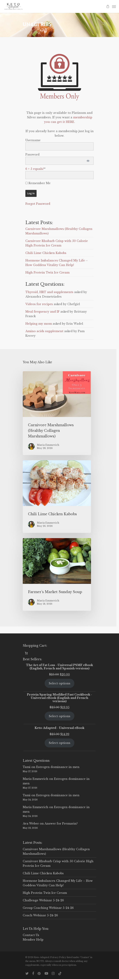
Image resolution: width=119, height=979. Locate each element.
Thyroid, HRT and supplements (49, 292)
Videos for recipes (39, 304)
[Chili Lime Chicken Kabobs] (57, 496)
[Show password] (88, 161)
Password (32, 154)
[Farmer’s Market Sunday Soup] (57, 574)
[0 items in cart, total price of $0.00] (26, 653)
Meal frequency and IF (42, 311)
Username (33, 140)
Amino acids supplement (44, 331)
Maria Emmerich (35, 779)
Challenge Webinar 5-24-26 (43, 900)
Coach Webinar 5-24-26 (40, 915)
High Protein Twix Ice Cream (47, 272)
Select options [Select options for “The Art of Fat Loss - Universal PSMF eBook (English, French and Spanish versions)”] (59, 683)
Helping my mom (38, 323)
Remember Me (38, 183)
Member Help (33, 939)
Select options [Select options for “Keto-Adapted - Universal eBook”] (59, 743)
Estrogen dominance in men (57, 767)
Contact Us (31, 935)
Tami (26, 767)
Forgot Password (37, 203)
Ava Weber (31, 823)
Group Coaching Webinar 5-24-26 (48, 908)
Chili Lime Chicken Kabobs (45, 253)
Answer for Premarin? (61, 823)
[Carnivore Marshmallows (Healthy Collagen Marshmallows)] (57, 413)
